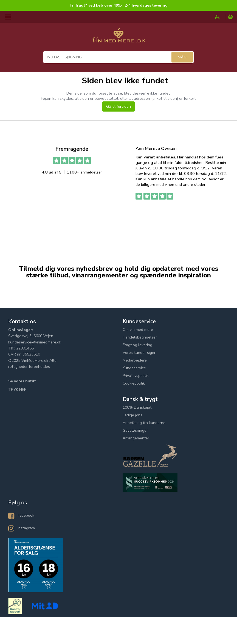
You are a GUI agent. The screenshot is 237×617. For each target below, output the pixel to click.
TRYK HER (17, 389)
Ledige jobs (132, 415)
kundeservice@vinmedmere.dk (34, 342)
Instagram (26, 528)
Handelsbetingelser (140, 337)
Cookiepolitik (134, 383)
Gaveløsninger (135, 430)
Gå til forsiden (118, 106)
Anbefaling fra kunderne (144, 422)
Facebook (26, 515)
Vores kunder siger (139, 352)
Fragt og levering (137, 345)
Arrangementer (136, 438)
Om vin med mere (138, 329)
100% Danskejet (137, 407)
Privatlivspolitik (136, 375)
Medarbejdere (135, 360)
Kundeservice (134, 368)
